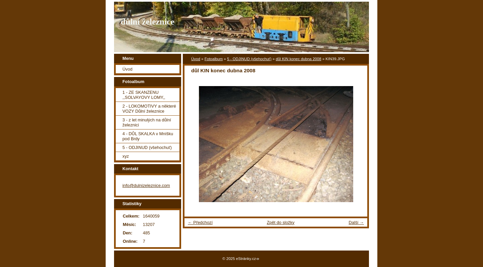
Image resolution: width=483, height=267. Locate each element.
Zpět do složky (280, 222)
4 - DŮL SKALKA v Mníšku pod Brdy (147, 136)
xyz (125, 156)
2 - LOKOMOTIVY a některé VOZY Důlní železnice (149, 109)
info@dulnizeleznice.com (146, 185)
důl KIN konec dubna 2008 (298, 59)
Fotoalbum (214, 59)
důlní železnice (147, 22)
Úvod (195, 59)
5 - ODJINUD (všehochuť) (249, 59)
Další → (356, 222)
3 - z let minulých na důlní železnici (146, 122)
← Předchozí (200, 222)
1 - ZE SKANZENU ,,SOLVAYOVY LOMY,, (143, 95)
